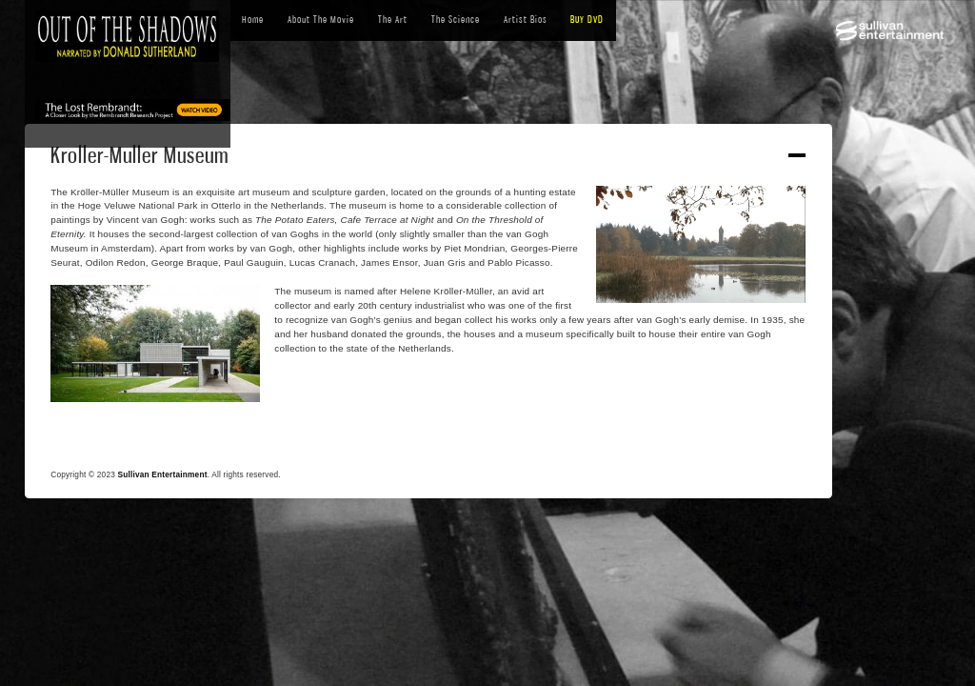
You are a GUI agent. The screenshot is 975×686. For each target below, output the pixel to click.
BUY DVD (587, 19)
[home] (127, 36)
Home (253, 19)
